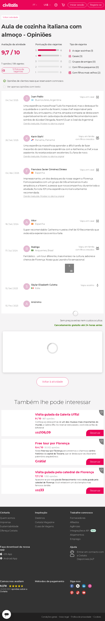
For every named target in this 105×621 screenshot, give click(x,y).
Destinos (40, 518)
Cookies (97, 617)
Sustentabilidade (9, 526)
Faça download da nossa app (15, 548)
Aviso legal (64, 617)
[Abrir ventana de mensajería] (6, 614)
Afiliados (74, 522)
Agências (75, 526)
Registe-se (96, 5)
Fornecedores (77, 518)
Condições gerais (49, 617)
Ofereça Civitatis (9, 530)
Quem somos (7, 518)
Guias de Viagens (44, 526)
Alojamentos (77, 535)
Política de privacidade (81, 617)
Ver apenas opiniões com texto (23, 86)
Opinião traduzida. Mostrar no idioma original (43, 124)
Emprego (75, 539)
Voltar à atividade (10, 17)
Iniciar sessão (77, 5)
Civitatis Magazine (44, 522)
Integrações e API (79, 530)
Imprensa (5, 522)
